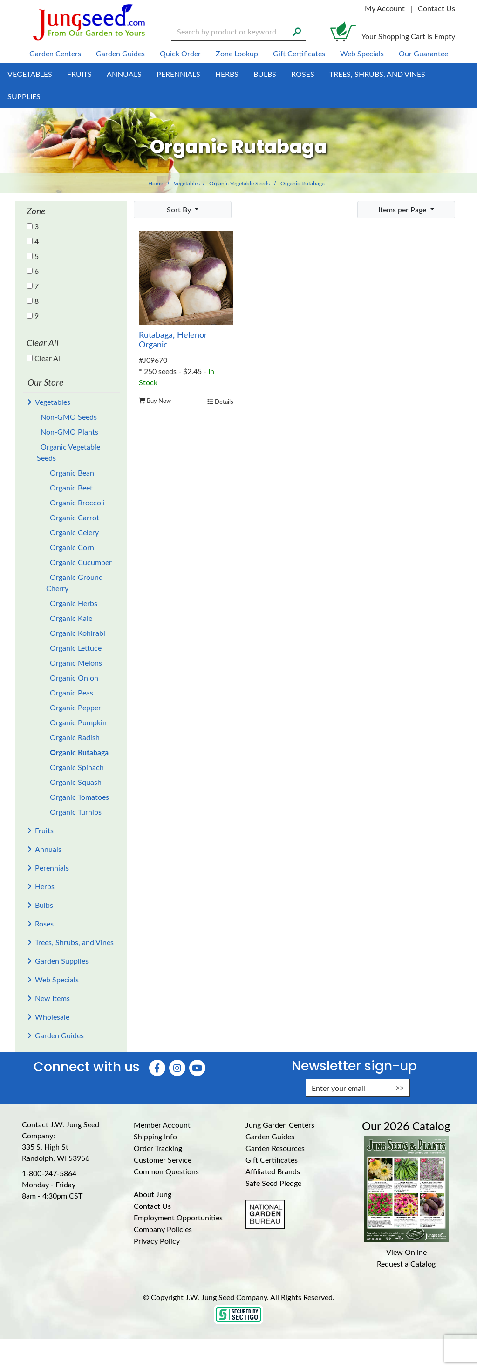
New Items (52, 998)
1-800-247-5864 (49, 1173)
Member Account (162, 1125)
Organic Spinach (77, 767)
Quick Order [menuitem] (180, 53)
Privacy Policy (157, 1241)
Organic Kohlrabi (77, 633)
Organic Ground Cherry (74, 582)
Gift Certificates (271, 1160)
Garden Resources (275, 1148)
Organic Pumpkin (78, 722)
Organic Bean (72, 472)
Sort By (180, 209)
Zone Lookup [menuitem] (237, 53)
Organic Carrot (74, 517)
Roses (44, 923)
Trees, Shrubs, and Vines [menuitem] (377, 74)
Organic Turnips (76, 812)
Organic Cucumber (81, 562)
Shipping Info (155, 1136)
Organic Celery (74, 532)
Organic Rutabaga (79, 752)
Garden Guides (59, 1035)
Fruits (44, 830)
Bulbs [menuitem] (264, 74)
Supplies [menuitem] (24, 96)
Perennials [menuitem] (178, 74)
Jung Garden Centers (279, 1125)
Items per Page (403, 209)
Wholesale (52, 1017)
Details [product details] (220, 401)
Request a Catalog (406, 1263)
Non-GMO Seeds (69, 417)
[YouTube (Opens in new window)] (197, 1068)
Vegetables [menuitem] (29, 74)
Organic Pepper (75, 707)
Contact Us (436, 8)
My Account (385, 8)
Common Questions (166, 1171)
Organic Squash (76, 782)
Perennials (52, 867)
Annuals (48, 849)
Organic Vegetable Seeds (239, 183)
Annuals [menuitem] (124, 74)
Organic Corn (72, 547)
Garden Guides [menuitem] (120, 53)
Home (155, 183)
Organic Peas (71, 692)
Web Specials (57, 979)
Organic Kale (71, 618)
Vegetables (187, 183)
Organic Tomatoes (79, 797)
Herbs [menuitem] (226, 74)
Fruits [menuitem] (79, 74)
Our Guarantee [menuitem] (423, 53)
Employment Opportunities (178, 1217)
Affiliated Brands (272, 1171)
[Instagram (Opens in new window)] (177, 1068)
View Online (406, 1252)
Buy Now (155, 400)
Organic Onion (74, 677)
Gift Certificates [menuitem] (299, 53)
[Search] (297, 31)
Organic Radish (75, 737)
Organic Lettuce (76, 648)
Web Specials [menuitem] (362, 53)
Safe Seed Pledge (273, 1183)
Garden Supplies (62, 961)
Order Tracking (158, 1148)
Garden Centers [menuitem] (55, 53)
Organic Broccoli (77, 502)
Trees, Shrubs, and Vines (74, 942)
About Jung (152, 1194)
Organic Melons (76, 662)
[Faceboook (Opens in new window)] (157, 1068)
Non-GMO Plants (69, 431)
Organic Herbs (73, 603)
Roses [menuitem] (302, 74)
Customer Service (162, 1160)
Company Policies (163, 1229)
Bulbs (44, 905)
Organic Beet (71, 487)
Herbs (45, 886)
